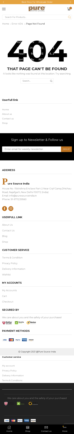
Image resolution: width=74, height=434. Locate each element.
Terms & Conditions (13, 382)
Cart (4, 297)
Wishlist (6, 275)
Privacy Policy (10, 264)
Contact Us (8, 231)
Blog (4, 237)
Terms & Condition (12, 258)
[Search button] (69, 17)
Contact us (8, 119)
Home (5, 23)
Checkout (7, 302)
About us (7, 114)
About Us (7, 225)
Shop (5, 123)
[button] (3, 2)
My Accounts (9, 291)
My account (8, 366)
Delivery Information (13, 269)
